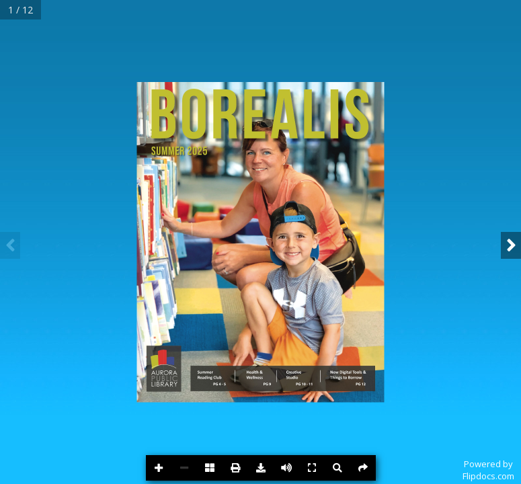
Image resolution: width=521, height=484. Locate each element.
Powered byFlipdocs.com (488, 470)
